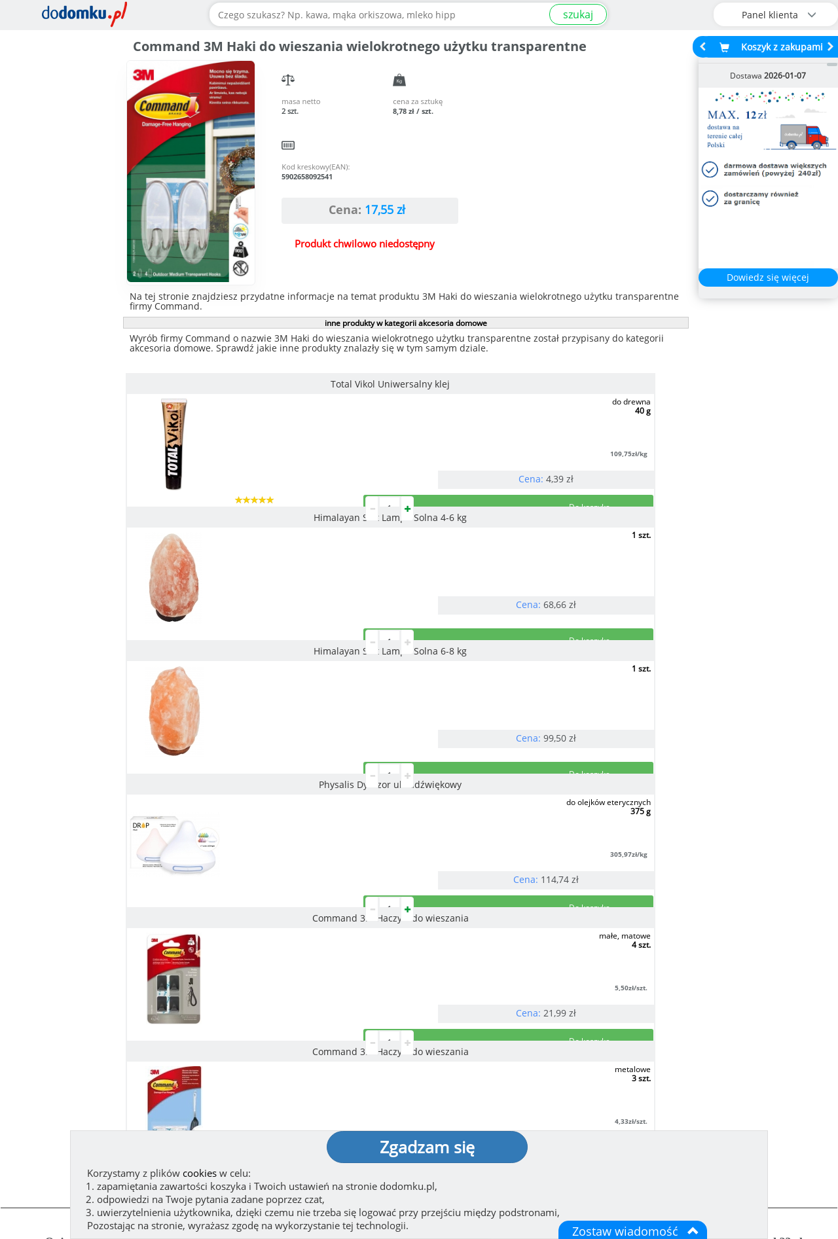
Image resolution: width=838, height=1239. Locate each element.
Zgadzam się (427, 1147)
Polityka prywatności (483, 1097)
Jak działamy (462, 1056)
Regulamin (458, 1076)
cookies (200, 1172)
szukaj (578, 14)
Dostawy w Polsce (522, 987)
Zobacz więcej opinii (121, 998)
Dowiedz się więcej (768, 277)
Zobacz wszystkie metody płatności (319, 987)
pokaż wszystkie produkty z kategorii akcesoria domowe (404, 744)
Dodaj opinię (115, 978)
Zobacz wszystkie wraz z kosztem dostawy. (724, 987)
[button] (39, 924)
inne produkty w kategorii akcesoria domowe (406, 323)
